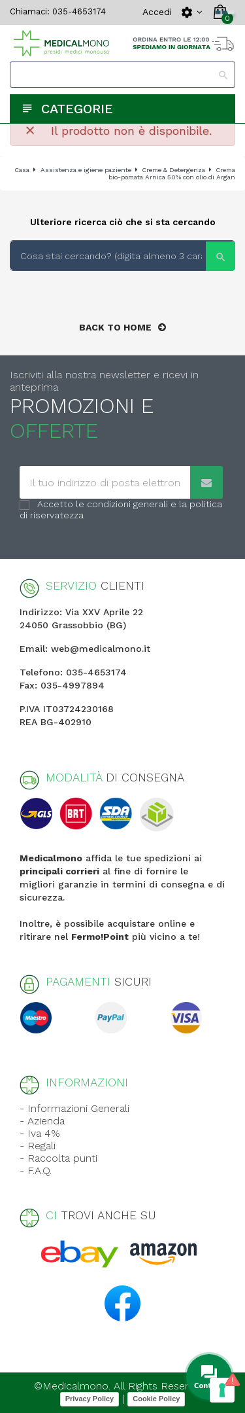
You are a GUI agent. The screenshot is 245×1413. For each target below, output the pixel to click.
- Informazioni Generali (74, 1108)
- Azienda (42, 1121)
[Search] (122, 74)
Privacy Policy (89, 1399)
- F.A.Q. (36, 1170)
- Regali (38, 1145)
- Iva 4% (40, 1133)
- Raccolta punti (58, 1158)
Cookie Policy (156, 1399)
